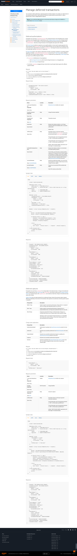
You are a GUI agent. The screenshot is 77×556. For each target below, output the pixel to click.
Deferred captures (31, 29)
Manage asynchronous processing (16, 28)
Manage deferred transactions (16, 30)
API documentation (15, 39)
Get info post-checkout (16, 24)
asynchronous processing (54, 158)
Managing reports (14, 37)
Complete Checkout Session (53, 40)
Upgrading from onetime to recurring (17, 36)
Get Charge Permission (35, 59)
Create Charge (30, 45)
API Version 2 (16, 11)
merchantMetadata (32, 163)
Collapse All (11, 17)
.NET (32, 176)
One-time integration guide (16, 20)
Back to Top (38, 530)
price (30, 122)
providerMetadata (32, 167)
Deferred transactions (60, 330)
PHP (28, 176)
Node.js (40, 176)
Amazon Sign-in (15, 23)
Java (36, 176)
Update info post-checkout (17, 34)
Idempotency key (51, 104)
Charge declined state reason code (56, 339)
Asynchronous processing (56, 327)
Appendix (13, 40)
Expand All (15, 17)
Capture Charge (29, 297)
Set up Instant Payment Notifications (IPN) (16, 32)
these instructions (35, 20)
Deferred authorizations (32, 27)
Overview (13, 19)
